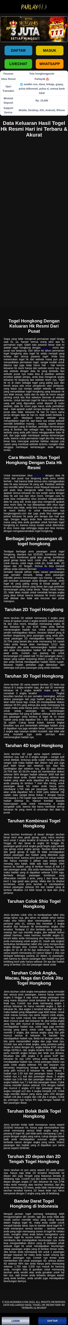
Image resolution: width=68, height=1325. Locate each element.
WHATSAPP (49, 64)
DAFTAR (52, 1320)
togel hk (39, 475)
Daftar (18, 50)
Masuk (49, 50)
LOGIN (16, 1320)
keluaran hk (46, 693)
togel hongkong (46, 569)
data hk (46, 347)
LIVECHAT (18, 64)
